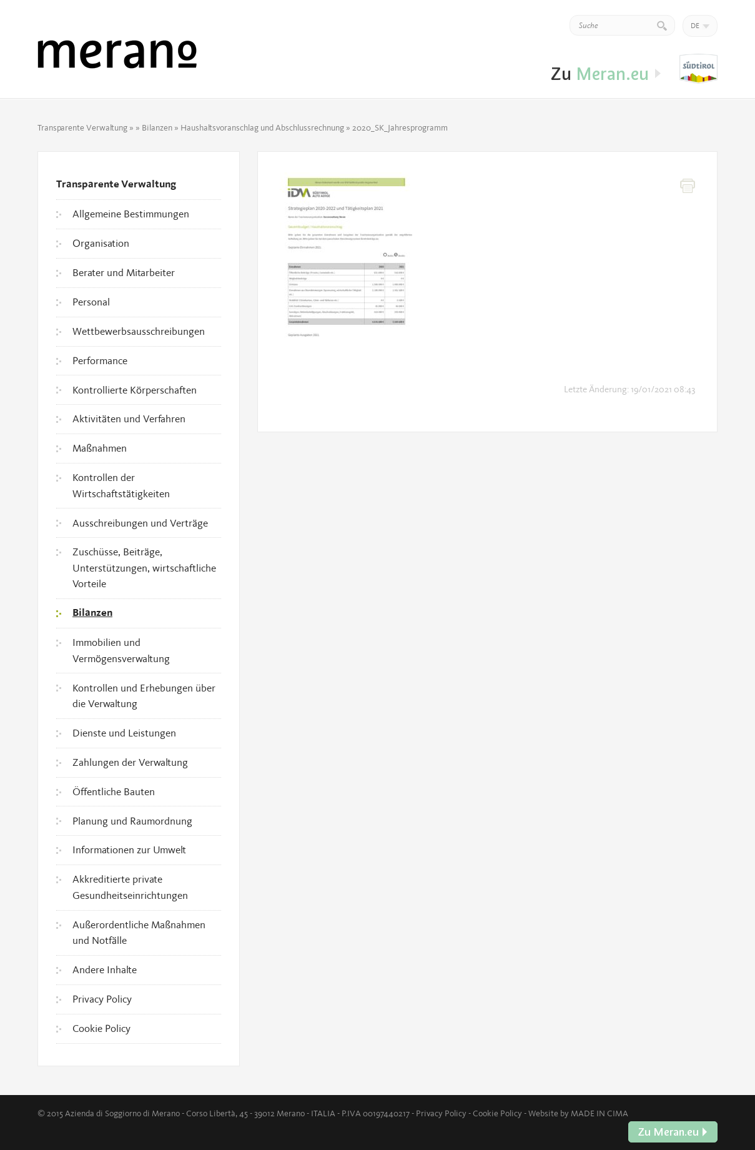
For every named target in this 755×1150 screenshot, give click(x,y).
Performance (99, 360)
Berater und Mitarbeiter (123, 272)
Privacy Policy (102, 999)
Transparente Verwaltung (82, 127)
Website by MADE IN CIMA (578, 1113)
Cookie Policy (101, 1028)
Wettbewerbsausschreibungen (138, 331)
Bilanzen (157, 127)
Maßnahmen (99, 448)
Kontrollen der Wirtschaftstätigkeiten (121, 485)
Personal (91, 301)
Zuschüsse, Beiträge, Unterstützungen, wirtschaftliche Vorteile (144, 567)
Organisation (100, 243)
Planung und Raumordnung (132, 821)
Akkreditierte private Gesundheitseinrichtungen (130, 887)
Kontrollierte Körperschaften (134, 390)
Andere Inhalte (104, 969)
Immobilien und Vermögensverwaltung (121, 650)
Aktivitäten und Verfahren (128, 418)
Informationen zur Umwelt (129, 849)
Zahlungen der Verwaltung (130, 762)
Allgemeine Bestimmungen (130, 213)
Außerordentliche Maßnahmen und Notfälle (138, 932)
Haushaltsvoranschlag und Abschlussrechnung (262, 127)
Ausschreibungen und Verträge (140, 523)
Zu (698, 69)
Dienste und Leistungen (124, 732)
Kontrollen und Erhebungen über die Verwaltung (143, 696)
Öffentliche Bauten (113, 791)
